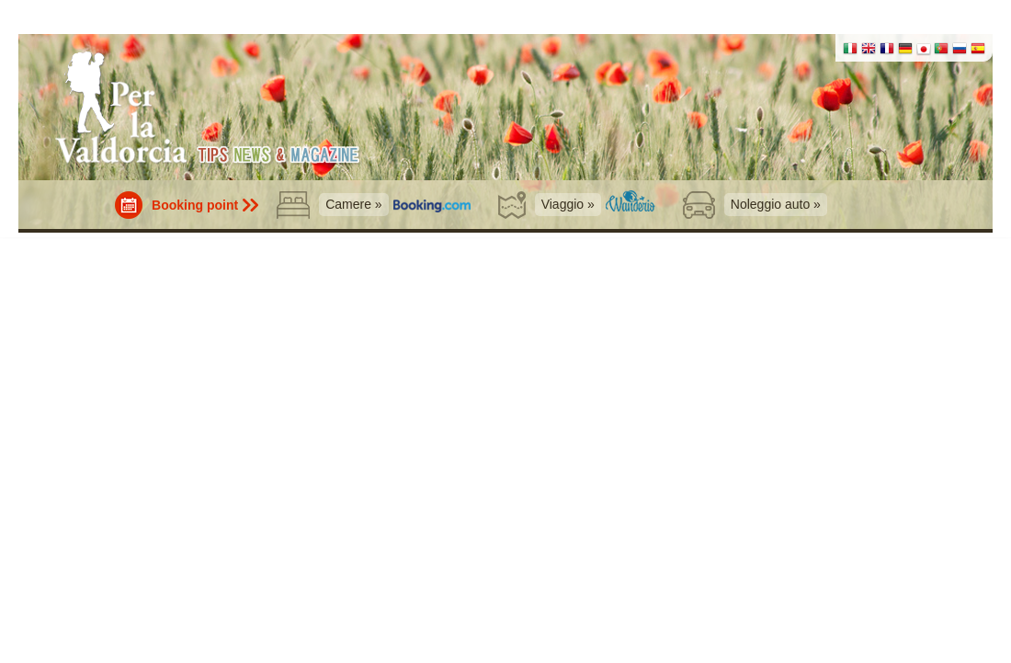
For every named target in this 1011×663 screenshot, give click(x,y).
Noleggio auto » (776, 204)
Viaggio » (568, 204)
